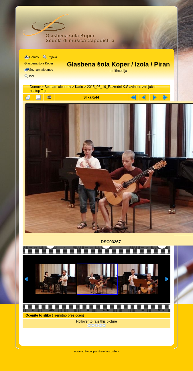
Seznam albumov (58, 87)
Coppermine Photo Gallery (103, 351)
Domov (35, 87)
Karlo (79, 87)
